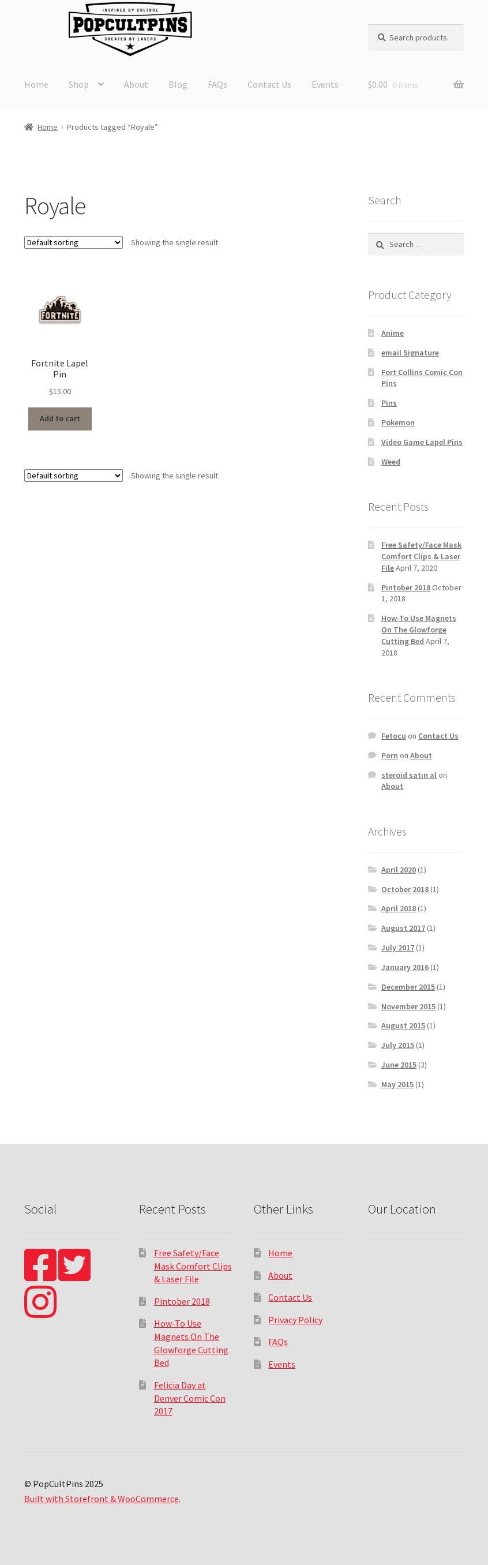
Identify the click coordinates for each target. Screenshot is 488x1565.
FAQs (217, 84)
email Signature (410, 352)
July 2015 (397, 1045)
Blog (177, 84)
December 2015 (408, 987)
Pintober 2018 (405, 587)
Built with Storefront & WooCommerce (101, 1498)
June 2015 (398, 1064)
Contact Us (269, 84)
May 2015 (397, 1084)
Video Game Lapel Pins (422, 442)
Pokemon (398, 422)
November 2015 (408, 1006)
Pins (389, 403)
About (136, 84)
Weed (390, 461)
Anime (392, 333)
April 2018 (398, 908)
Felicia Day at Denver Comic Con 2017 (190, 1398)
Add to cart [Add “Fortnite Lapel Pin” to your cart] (60, 418)
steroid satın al (409, 775)
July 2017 (397, 947)
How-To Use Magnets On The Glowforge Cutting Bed (418, 629)
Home (36, 84)
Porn (389, 755)
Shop (79, 84)
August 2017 (403, 928)
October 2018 (405, 889)
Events (325, 84)
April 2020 (398, 869)
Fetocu (393, 736)
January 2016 (405, 967)
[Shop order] (73, 242)
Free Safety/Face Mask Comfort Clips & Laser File (421, 556)
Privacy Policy (295, 1320)
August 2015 (403, 1025)
